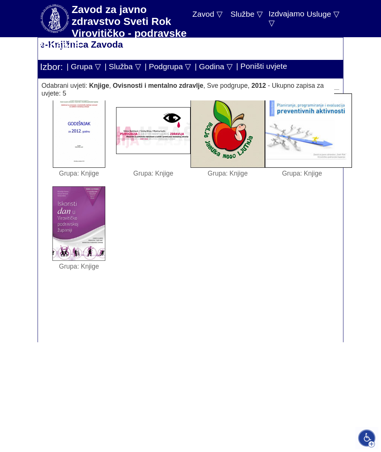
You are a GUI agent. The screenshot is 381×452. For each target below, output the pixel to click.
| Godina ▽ (213, 66)
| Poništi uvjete (261, 66)
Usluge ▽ (323, 14)
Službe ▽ (246, 14)
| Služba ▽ (123, 66)
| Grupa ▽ (84, 66)
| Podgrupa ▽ (168, 66)
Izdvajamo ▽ (286, 18)
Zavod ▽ (207, 14)
